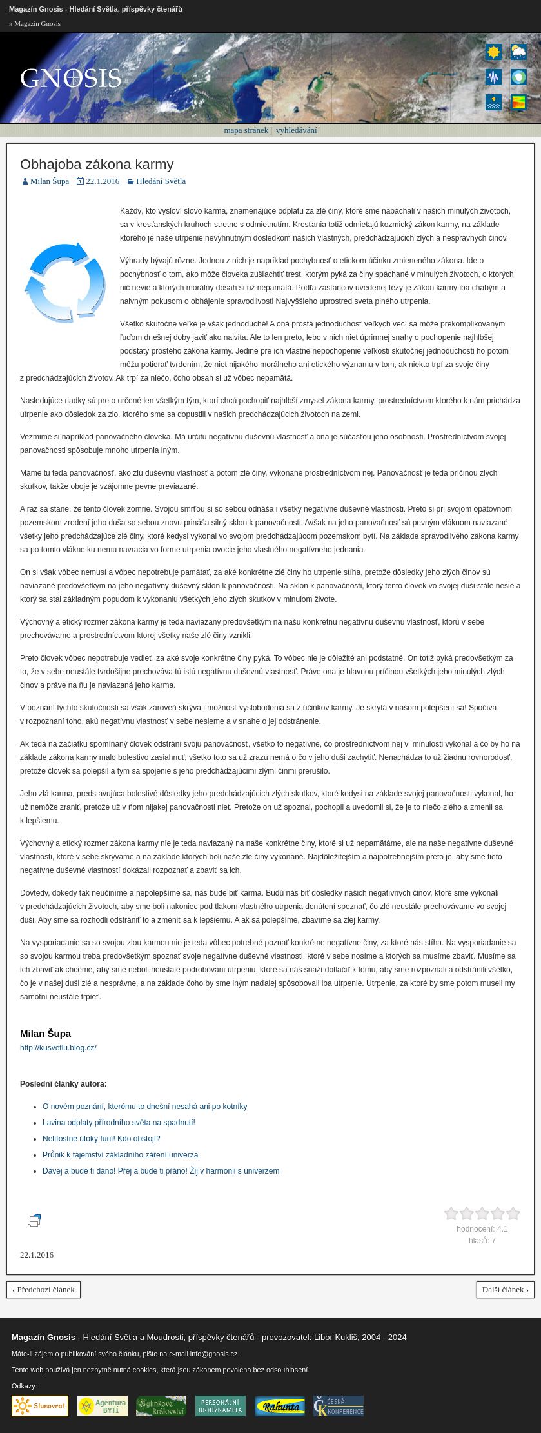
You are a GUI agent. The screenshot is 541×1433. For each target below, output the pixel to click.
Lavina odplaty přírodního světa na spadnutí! (119, 1122)
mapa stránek (246, 130)
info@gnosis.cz (214, 1354)
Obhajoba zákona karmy (96, 164)
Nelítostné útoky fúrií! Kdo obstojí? (102, 1138)
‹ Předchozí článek (43, 1289)
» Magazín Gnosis (35, 23)
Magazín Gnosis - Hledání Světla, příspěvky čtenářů (95, 9)
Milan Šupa (49, 181)
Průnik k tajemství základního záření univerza (120, 1154)
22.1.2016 (102, 181)
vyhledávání (296, 130)
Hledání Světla (161, 181)
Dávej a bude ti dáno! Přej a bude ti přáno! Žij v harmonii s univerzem (161, 1171)
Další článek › (505, 1289)
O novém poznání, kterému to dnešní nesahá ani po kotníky (145, 1106)
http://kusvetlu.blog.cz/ (58, 1047)
